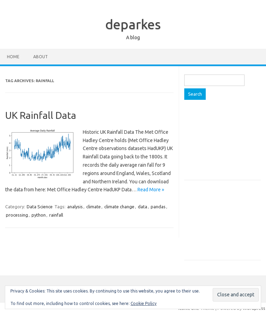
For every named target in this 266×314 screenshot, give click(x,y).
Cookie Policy (144, 303)
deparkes (133, 24)
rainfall (56, 214)
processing (17, 214)
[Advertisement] (222, 143)
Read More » (151, 189)
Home (13, 56)
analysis (75, 206)
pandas (158, 206)
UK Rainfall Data (40, 115)
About (40, 56)
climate (93, 206)
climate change (119, 206)
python (39, 214)
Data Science (40, 206)
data (142, 206)
